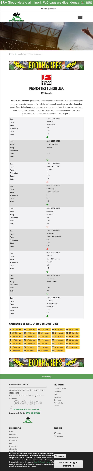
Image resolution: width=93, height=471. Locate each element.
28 (31, 333)
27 (45, 333)
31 (59, 329)
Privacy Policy (59, 403)
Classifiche (13, 449)
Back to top (47, 377)
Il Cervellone (13, 446)
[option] (46, 66)
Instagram (53, 8)
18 (31, 340)
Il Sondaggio (13, 440)
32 (45, 329)
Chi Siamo (57, 400)
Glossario (57, 391)
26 (59, 333)
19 (16, 340)
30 (73, 329)
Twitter (45, 8)
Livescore (57, 397)
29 (16, 333)
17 (45, 340)
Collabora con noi (60, 388)
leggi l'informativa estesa (42, 462)
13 (31, 344)
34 (16, 329)
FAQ (55, 394)
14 (16, 344)
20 (73, 336)
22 (45, 336)
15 (73, 340)
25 (73, 333)
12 (45, 344)
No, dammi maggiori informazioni (68, 464)
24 (16, 336)
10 (73, 344)
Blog (10, 443)
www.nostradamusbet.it (18, 385)
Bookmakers (13, 438)
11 (59, 344)
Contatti (56, 406)
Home (11, 54)
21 (59, 336)
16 (59, 340)
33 (31, 329)
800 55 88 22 (33, 412)
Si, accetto (60, 456)
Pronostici (12, 435)
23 (31, 336)
